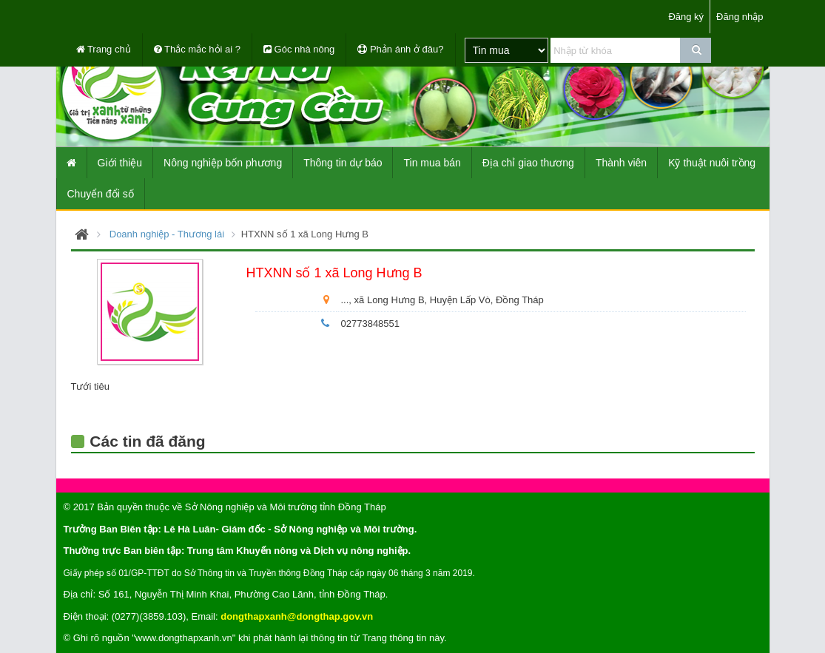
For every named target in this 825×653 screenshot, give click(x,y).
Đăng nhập (739, 16)
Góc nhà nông (298, 49)
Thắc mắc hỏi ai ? (197, 49)
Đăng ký (686, 16)
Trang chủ (103, 49)
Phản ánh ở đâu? (400, 49)
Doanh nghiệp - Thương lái (167, 234)
